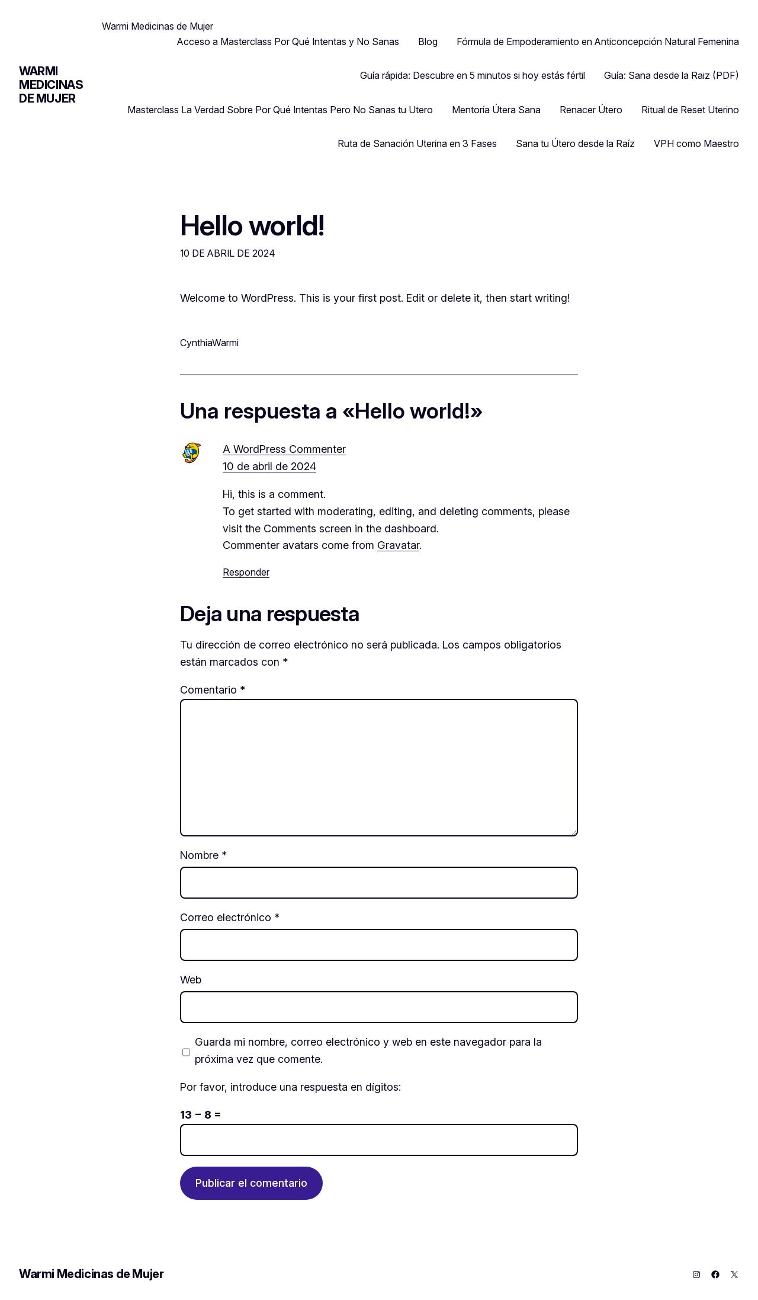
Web (190, 979)
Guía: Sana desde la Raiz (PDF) (671, 75)
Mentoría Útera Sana (496, 110)
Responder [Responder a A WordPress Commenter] (246, 572)
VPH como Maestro (696, 143)
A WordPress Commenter (284, 449)
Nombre (203, 855)
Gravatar (398, 545)
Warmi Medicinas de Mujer (51, 85)
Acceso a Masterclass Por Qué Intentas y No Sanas (288, 41)
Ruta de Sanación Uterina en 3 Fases (417, 143)
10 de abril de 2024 (269, 466)
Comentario (212, 689)
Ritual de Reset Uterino (690, 110)
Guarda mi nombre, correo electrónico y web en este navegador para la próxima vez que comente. (368, 1050)
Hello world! (252, 225)
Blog (428, 41)
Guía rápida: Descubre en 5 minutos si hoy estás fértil (472, 75)
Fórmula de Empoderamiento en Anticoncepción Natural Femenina (598, 41)
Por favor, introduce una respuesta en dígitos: (290, 1087)
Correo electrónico (230, 917)
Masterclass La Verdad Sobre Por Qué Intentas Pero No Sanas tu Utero (280, 110)
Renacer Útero (591, 110)
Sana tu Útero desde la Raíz (575, 143)
